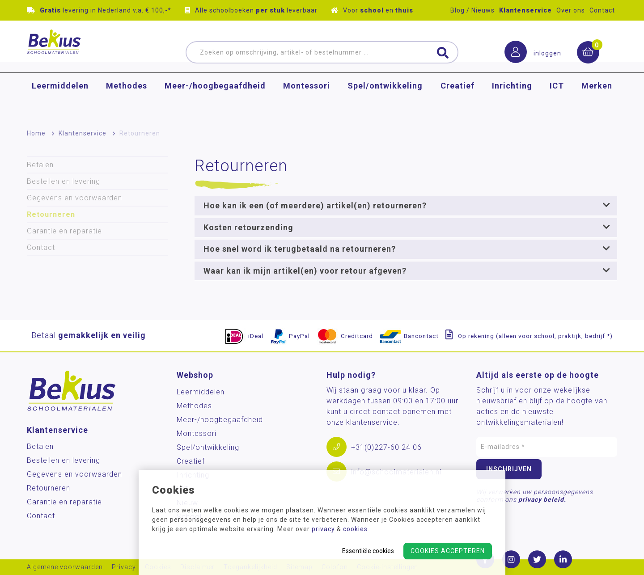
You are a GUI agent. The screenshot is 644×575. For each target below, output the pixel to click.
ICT (557, 100)
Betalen (40, 165)
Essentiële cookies (368, 550)
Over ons (570, 10)
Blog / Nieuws (472, 10)
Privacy (124, 567)
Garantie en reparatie (64, 231)
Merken (596, 100)
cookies (355, 529)
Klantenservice (525, 10)
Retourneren (139, 133)
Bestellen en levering (63, 181)
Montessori (306, 100)
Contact (602, 10)
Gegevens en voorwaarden (74, 198)
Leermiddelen (60, 100)
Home (36, 133)
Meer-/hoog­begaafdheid (215, 100)
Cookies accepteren (448, 550)
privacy (323, 529)
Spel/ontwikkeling (385, 100)
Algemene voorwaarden (65, 567)
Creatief (458, 100)
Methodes (126, 100)
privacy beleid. (542, 499)
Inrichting (512, 100)
